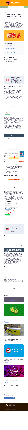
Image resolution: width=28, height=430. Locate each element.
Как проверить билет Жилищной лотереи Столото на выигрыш (13, 360)
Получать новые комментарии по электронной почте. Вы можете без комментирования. (13, 395)
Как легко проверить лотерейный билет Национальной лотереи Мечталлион (11, 380)
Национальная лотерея (7, 378)
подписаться (6, 395)
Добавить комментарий (9, 397)
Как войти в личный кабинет (11, 48)
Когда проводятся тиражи (10, 53)
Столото (5, 317)
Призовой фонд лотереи (10, 52)
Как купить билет (9, 45)
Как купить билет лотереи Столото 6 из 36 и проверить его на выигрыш (12, 319)
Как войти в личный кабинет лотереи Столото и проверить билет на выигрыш (13, 340)
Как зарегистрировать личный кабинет (13, 47)
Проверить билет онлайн (14, 179)
